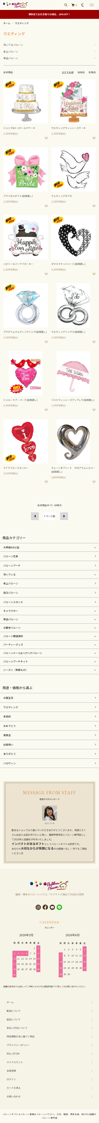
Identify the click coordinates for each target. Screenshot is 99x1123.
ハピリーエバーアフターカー (18, 263)
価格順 (81, 72)
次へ (64, 516)
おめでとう (9, 726)
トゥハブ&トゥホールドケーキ (19, 128)
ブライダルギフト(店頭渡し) (18, 196)
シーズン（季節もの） (15, 670)
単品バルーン (10, 619)
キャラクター (10, 611)
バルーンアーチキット (15, 661)
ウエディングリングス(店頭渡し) (68, 331)
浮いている (9, 574)
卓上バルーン (10, 583)
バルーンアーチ (11, 565)
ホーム (6, 23)
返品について (14, 1019)
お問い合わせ (14, 1096)
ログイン (11, 1079)
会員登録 (11, 1070)
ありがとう (9, 753)
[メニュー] (92, 5)
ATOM (16, 1053)
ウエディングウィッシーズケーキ (68, 128)
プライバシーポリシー (18, 1045)
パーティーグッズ (13, 644)
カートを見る (14, 1087)
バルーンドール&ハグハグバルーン (22, 653)
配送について (14, 1010)
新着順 (92, 72)
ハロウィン (9, 763)
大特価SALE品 (11, 547)
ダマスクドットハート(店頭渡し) (68, 263)
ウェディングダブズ (61, 196)
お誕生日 (8, 697)
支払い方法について (17, 1027)
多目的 (7, 716)
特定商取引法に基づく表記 (20, 1036)
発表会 (7, 735)
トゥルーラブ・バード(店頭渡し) (20, 400)
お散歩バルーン (12, 627)
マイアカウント (15, 1062)
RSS (9, 1053)
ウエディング (22, 23)
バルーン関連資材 (13, 636)
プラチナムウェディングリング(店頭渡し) (25, 331)
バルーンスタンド (13, 602)
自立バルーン (10, 592)
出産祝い (8, 744)
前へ (35, 516)
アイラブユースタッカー (16, 468)
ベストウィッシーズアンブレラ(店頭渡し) (72, 400)
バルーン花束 (10, 556)
